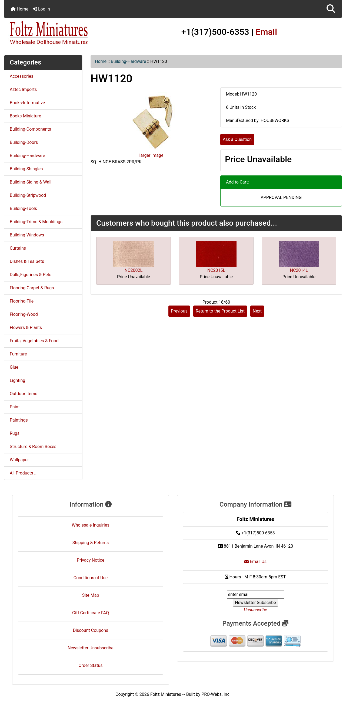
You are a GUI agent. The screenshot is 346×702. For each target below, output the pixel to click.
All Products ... (24, 473)
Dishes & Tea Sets (27, 261)
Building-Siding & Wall (30, 182)
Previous (179, 311)
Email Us (255, 561)
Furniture (18, 354)
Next (257, 311)
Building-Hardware (128, 61)
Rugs (14, 433)
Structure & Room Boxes (33, 446)
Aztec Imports (23, 89)
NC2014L (299, 270)
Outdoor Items (23, 393)
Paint (15, 406)
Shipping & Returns (90, 542)
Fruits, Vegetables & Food (34, 340)
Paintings (19, 420)
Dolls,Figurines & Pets (30, 274)
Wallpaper (19, 459)
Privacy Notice (90, 560)
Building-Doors (24, 142)
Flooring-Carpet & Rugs (32, 287)
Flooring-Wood (24, 314)
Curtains (18, 248)
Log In (41, 9)
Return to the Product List (220, 311)
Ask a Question (237, 139)
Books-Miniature (25, 115)
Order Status (91, 665)
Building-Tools (23, 208)
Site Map (90, 595)
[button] (330, 9)
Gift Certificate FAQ (90, 612)
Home (19, 9)
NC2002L (133, 270)
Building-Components (30, 129)
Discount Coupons (90, 630)
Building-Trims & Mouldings (36, 221)
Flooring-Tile (22, 301)
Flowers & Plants (26, 327)
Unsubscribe (255, 609)
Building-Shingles (26, 168)
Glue (14, 367)
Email (266, 32)
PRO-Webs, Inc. (216, 694)
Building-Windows (27, 235)
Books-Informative (27, 102)
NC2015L (216, 270)
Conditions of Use (91, 577)
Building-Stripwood (28, 195)
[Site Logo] (60, 32)
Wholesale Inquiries (90, 525)
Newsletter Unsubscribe (91, 647)
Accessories (21, 76)
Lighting (17, 380)
